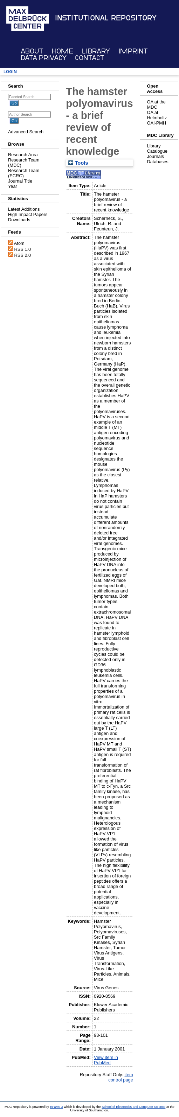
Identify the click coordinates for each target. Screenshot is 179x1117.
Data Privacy (44, 58)
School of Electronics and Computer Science (133, 1107)
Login (10, 71)
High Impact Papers (27, 214)
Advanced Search (25, 131)
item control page (120, 1077)
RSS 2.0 (22, 255)
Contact (89, 58)
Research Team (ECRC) (23, 173)
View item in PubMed (106, 1060)
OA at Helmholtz (157, 115)
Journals (155, 156)
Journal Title (20, 181)
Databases (157, 161)
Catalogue (157, 151)
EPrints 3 (56, 1107)
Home (62, 51)
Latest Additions (24, 209)
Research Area (23, 154)
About (32, 51)
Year (12, 186)
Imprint (133, 51)
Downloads (19, 219)
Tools (78, 163)
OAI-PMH (156, 123)
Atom (19, 243)
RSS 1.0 (22, 249)
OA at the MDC (156, 104)
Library (96, 51)
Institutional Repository (106, 17)
